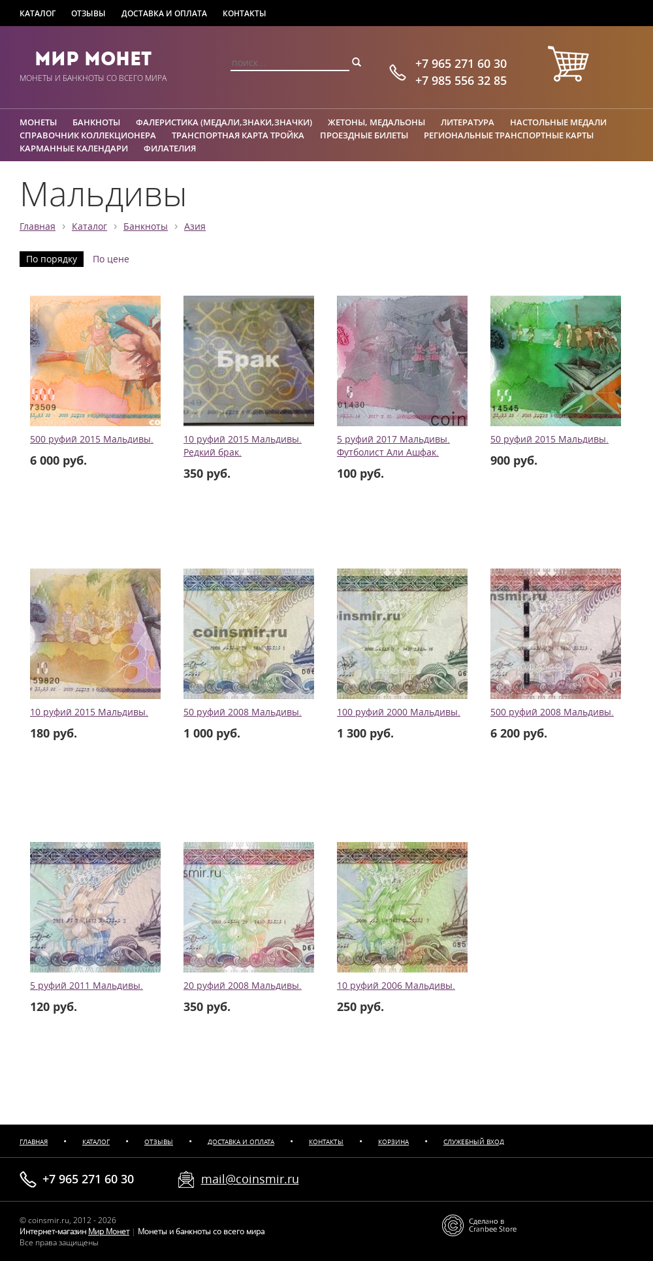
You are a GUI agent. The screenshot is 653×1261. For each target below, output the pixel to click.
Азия (195, 226)
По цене (111, 259)
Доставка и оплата (164, 13)
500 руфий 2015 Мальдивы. (91, 439)
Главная (38, 226)
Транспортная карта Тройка (238, 135)
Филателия (170, 148)
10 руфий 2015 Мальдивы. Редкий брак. (242, 445)
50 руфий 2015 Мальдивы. (549, 439)
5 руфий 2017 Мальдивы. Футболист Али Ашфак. (393, 445)
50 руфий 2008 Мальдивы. (242, 712)
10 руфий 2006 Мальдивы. (396, 985)
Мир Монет (93, 58)
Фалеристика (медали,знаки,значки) (224, 122)
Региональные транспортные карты (509, 135)
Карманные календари (74, 148)
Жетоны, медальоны (376, 122)
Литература (467, 122)
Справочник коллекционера (88, 135)
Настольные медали (558, 122)
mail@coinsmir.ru (250, 1179)
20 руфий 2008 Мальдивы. (242, 985)
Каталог (38, 13)
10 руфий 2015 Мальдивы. (89, 712)
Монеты (38, 122)
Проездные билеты (364, 135)
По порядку (51, 259)
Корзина (393, 1142)
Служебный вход (473, 1142)
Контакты (244, 13)
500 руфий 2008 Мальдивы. (552, 712)
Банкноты (96, 122)
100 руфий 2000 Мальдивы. (398, 712)
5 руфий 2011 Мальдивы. (86, 985)
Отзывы (88, 13)
